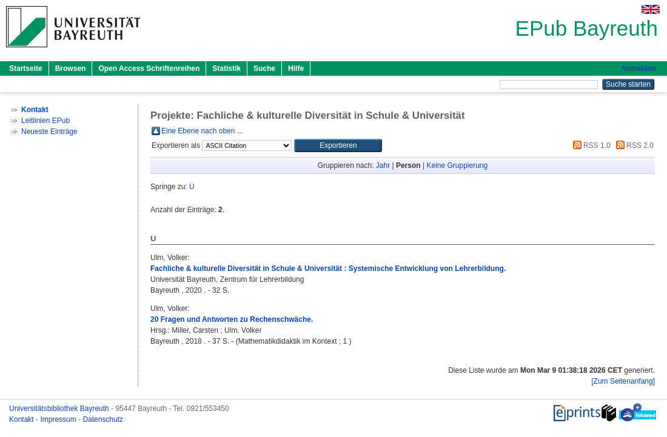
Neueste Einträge (49, 131)
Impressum (59, 419)
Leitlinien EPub (45, 120)
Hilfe (296, 68)
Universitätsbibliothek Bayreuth (60, 408)
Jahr (383, 165)
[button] (338, 145)
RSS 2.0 (633, 145)
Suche (264, 68)
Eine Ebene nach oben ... (202, 131)
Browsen (70, 68)
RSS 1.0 (590, 145)
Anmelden (638, 68)
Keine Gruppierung (457, 165)
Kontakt (22, 419)
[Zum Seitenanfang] (623, 381)
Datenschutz (102, 419)
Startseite (25, 68)
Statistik (226, 68)
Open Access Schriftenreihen (148, 68)
